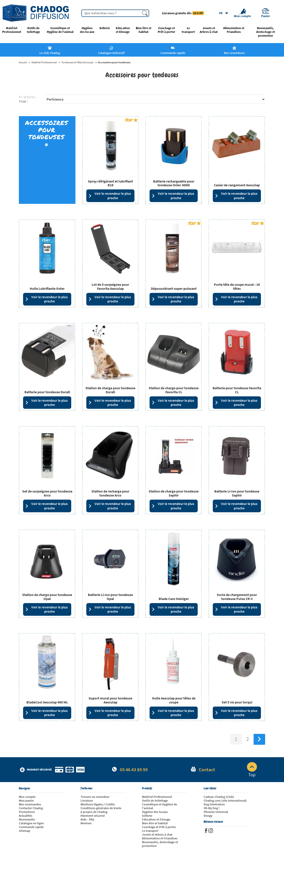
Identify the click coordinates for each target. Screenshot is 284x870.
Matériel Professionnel (11, 30)
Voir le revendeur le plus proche (109, 195)
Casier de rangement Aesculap (237, 185)
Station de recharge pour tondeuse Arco (110, 493)
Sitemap (24, 831)
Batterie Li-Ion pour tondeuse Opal (110, 596)
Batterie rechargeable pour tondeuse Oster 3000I (173, 183)
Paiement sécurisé (93, 816)
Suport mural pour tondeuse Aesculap (110, 700)
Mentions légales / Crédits (98, 804)
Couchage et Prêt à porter (166, 30)
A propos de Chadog (94, 812)
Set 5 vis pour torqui (237, 702)
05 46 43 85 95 (134, 770)
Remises (86, 823)
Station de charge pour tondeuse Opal (47, 596)
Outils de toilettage (33, 30)
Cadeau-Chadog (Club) (219, 797)
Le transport (188, 30)
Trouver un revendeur (95, 797)
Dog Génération (214, 804)
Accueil (23, 62)
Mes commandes (30, 804)
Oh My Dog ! (211, 808)
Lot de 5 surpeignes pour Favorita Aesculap (110, 286)
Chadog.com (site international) (225, 800)
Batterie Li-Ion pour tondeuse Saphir (236, 493)
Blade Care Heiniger (174, 598)
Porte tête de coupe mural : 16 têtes (237, 286)
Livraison (87, 800)
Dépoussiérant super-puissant (174, 288)
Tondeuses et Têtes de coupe (77, 62)
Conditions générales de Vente (101, 808)
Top (252, 770)
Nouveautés (27, 819)
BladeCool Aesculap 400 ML (47, 702)
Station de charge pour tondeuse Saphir (174, 493)
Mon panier (26, 800)
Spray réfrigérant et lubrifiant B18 (110, 183)
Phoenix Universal (216, 812)
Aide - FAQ (87, 819)
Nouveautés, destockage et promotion (265, 32)
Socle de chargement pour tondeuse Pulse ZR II (237, 596)
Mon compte (27, 797)
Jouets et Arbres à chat (209, 30)
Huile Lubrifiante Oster (47, 288)
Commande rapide (31, 827)
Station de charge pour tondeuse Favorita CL (174, 390)
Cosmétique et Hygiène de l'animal (60, 30)
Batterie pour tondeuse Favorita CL (237, 390)
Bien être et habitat (143, 30)
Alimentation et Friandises (233, 30)
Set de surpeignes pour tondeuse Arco (47, 493)
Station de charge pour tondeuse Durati (110, 390)
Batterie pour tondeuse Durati (47, 392)
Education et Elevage (123, 30)
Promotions (27, 812)
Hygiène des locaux (87, 30)
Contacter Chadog (31, 808)
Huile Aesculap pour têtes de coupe (173, 700)
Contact (207, 770)
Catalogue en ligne (31, 823)
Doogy (208, 816)
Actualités (25, 816)
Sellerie (104, 28)
